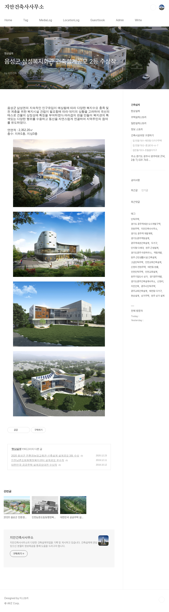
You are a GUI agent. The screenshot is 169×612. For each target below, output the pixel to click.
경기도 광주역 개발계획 (141, 233)
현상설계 (16, 448)
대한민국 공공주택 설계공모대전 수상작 (34, 464)
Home (8, 20)
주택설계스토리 (138, 117)
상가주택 (145, 295)
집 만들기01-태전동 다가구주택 (147, 140)
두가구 (154, 243)
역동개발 (158, 252)
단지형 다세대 (137, 247)
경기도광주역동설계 (140, 238)
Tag (25, 20)
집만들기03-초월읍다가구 (145, 150)
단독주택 (135, 219)
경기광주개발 (156, 276)
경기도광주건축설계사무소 (143, 281)
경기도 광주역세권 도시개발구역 (145, 224)
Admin (120, 20)
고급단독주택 (137, 262)
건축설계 (135, 104)
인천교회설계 (151, 271)
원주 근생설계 (152, 247)
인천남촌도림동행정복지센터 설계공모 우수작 (37, 460)
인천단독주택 (137, 271)
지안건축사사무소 (24, 7)
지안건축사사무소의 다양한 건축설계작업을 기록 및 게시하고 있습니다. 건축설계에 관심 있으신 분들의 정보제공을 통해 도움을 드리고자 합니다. (53, 544)
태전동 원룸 (153, 267)
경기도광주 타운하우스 (141, 252)
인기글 (144, 190)
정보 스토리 (137, 129)
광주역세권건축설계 (140, 243)
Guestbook (97, 20)
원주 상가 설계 (157, 295)
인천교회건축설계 (153, 262)
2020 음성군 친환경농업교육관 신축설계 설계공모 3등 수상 (45, 455)
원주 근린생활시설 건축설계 (143, 257)
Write (138, 20)
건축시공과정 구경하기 (142, 135)
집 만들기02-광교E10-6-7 (145, 145)
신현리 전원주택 (138, 267)
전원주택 (135, 228)
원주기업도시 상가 (139, 276)
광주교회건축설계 (139, 291)
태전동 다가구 (155, 291)
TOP (162, 600)
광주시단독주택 (148, 286)
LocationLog (71, 20)
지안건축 (135, 286)
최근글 (134, 190)
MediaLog (45, 20)
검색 (153, 7)
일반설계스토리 (138, 123)
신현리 (160, 281)
